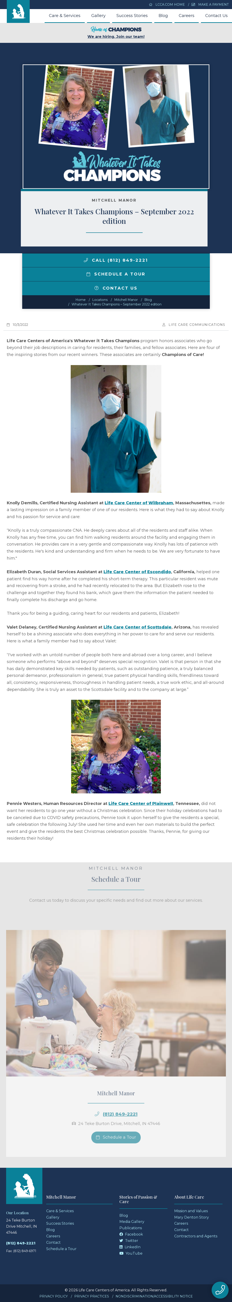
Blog (163, 15)
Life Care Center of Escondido (137, 571)
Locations (100, 300)
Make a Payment (210, 4)
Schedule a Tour (116, 274)
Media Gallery (131, 1221)
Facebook (131, 1234)
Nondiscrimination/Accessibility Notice (154, 1296)
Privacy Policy (53, 1296)
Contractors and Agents (195, 1236)
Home (80, 300)
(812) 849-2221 (20, 1243)
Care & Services (64, 15)
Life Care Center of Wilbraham (139, 502)
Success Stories (132, 15)
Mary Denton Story (191, 1217)
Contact (53, 1242)
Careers (186, 15)
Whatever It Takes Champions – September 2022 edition (117, 304)
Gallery (98, 15)
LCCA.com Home (167, 4)
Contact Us (216, 15)
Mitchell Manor (126, 300)
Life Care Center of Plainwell (141, 803)
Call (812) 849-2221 (116, 260)
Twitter (128, 1241)
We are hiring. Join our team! (116, 32)
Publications (130, 1228)
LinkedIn (129, 1247)
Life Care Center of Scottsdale (138, 627)
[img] (86, 260)
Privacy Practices (91, 1296)
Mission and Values (191, 1211)
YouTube (131, 1253)
